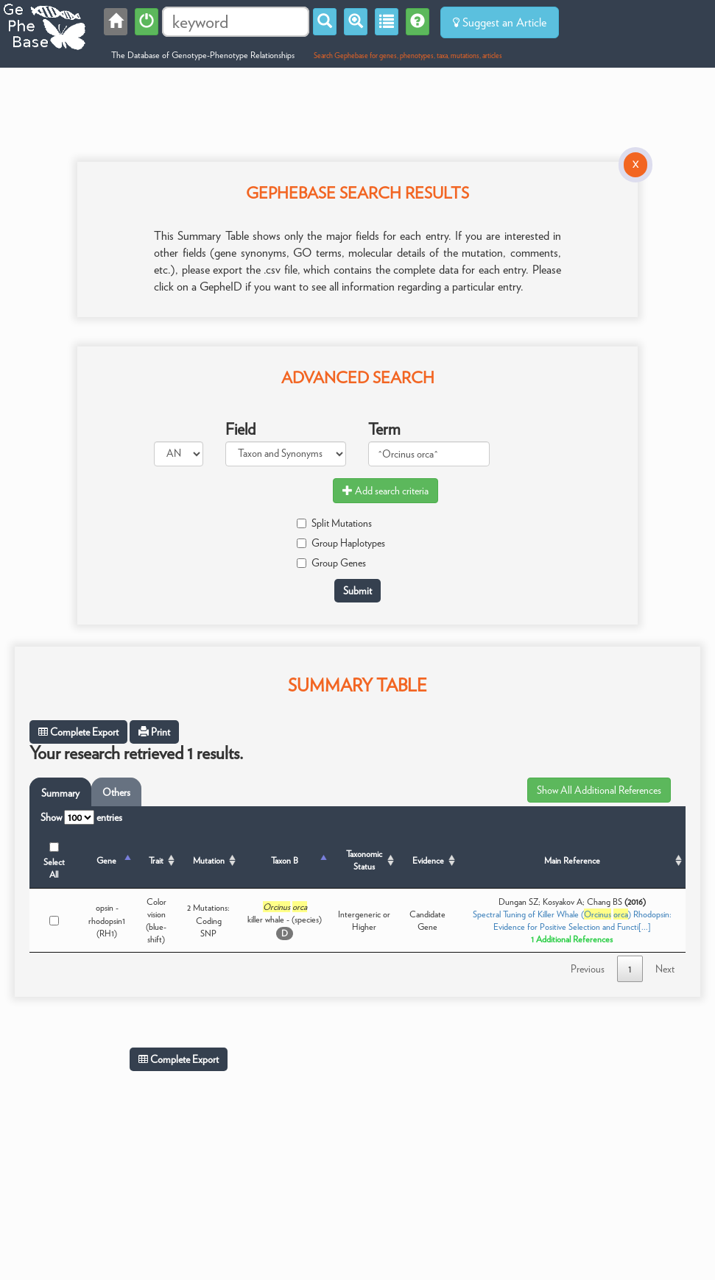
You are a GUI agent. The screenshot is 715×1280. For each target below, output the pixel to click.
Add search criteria (385, 491)
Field (240, 428)
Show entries (81, 817)
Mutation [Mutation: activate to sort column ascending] (209, 860)
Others (116, 792)
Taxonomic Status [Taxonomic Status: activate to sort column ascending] (364, 860)
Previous (588, 969)
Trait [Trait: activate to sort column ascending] (156, 860)
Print (154, 732)
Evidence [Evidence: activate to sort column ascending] (428, 860)
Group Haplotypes (341, 543)
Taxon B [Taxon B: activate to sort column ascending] (284, 860)
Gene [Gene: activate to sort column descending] (106, 860)
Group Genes (331, 563)
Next (665, 969)
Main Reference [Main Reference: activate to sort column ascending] (572, 860)
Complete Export (78, 732)
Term (384, 428)
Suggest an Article (499, 22)
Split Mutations (334, 523)
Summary (60, 793)
